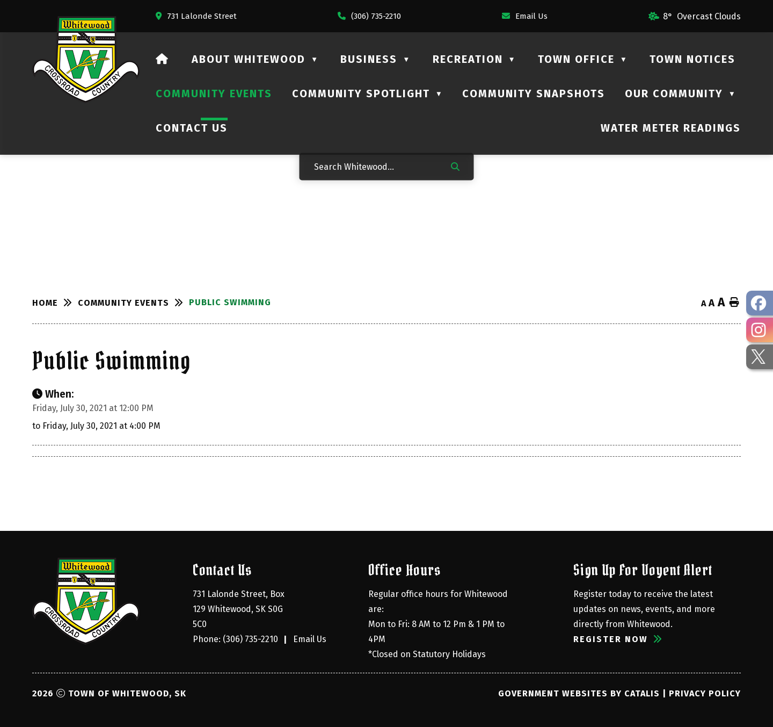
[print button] (734, 303)
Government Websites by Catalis (579, 693)
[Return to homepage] (55, 302)
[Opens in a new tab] (196, 16)
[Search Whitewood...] (375, 166)
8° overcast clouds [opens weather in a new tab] (702, 16)
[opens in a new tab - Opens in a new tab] (759, 303)
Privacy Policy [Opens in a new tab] (705, 693)
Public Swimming (230, 302)
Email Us (309, 639)
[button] (455, 166)
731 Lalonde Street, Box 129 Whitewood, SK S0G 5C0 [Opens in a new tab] (240, 609)
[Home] (162, 59)
